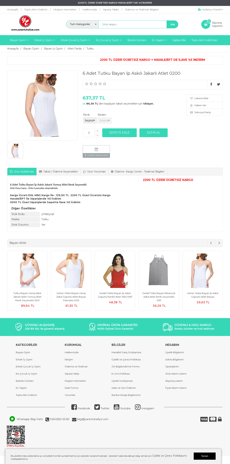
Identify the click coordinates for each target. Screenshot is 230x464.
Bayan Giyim (23, 352)
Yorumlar (70, 395)
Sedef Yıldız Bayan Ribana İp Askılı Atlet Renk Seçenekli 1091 (158, 297)
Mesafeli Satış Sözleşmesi (126, 352)
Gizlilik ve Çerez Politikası (126, 359)
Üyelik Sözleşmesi (122, 380)
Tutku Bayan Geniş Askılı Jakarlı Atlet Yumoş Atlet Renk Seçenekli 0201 (27, 297)
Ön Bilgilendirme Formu (126, 366)
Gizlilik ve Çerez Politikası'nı (169, 455)
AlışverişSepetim (217, 24)
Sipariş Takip (72, 373)
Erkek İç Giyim (24, 359)
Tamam (204, 456)
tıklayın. (148, 103)
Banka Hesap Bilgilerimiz (126, 395)
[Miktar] (89, 133)
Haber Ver (198, 105)
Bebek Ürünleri (25, 380)
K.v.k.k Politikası (121, 373)
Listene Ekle (199, 98)
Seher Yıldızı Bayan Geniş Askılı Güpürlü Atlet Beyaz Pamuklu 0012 (71, 297)
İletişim (69, 359)
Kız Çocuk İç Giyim (26, 373)
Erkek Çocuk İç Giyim (28, 366)
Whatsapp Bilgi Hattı (30, 419)
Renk (86, 114)
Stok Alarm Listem (176, 373)
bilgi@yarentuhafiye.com (92, 419)
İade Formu (71, 387)
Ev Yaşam (21, 387)
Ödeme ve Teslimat (76, 366)
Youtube (122, 408)
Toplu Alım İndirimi (26, 395)
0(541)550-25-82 (59, 419)
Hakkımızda (72, 352)
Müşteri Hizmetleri (75, 380)
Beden (102, 114)
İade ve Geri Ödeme (124, 387)
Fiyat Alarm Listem (176, 387)
